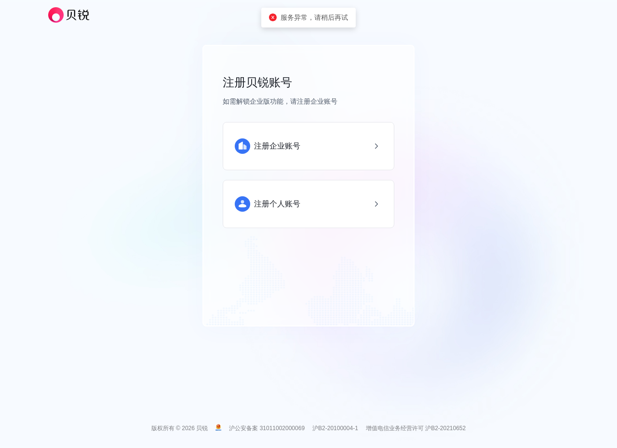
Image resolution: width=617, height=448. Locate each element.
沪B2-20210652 (445, 428)
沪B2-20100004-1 (335, 428)
